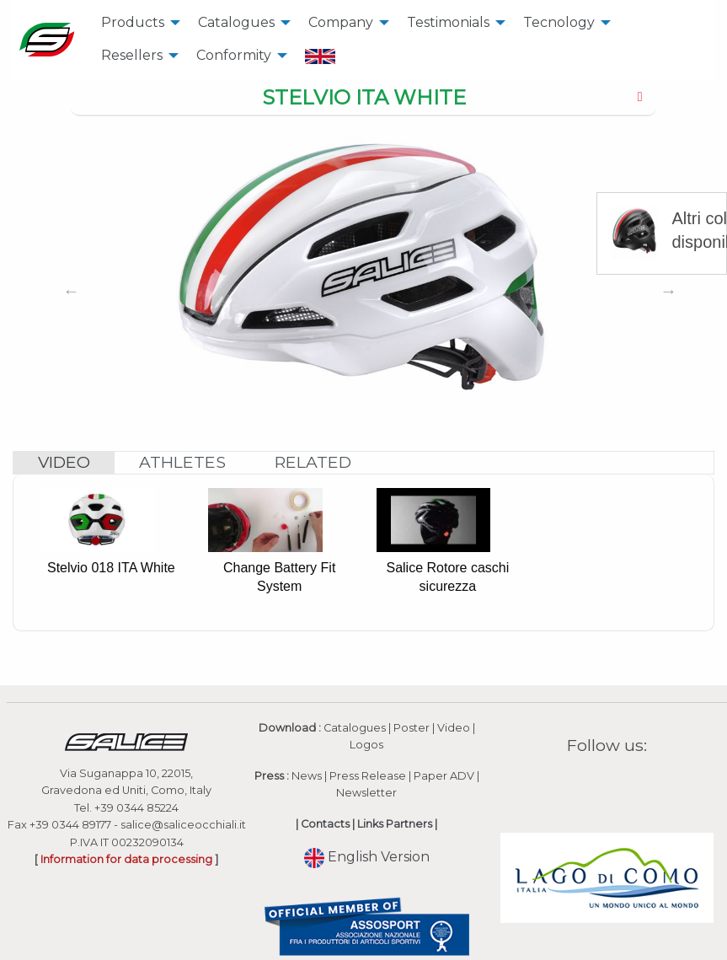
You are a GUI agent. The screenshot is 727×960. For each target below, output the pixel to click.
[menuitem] (136, 23)
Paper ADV (444, 776)
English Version (367, 857)
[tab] (363, 98)
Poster (411, 727)
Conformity (233, 55)
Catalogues (236, 22)
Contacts (325, 824)
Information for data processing (126, 859)
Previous (70, 290)
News (306, 776)
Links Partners (394, 824)
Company (340, 22)
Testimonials (448, 22)
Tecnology (559, 22)
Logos (366, 744)
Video (453, 727)
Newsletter (366, 792)
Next (668, 290)
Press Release (367, 776)
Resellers (132, 55)
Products (132, 22)
